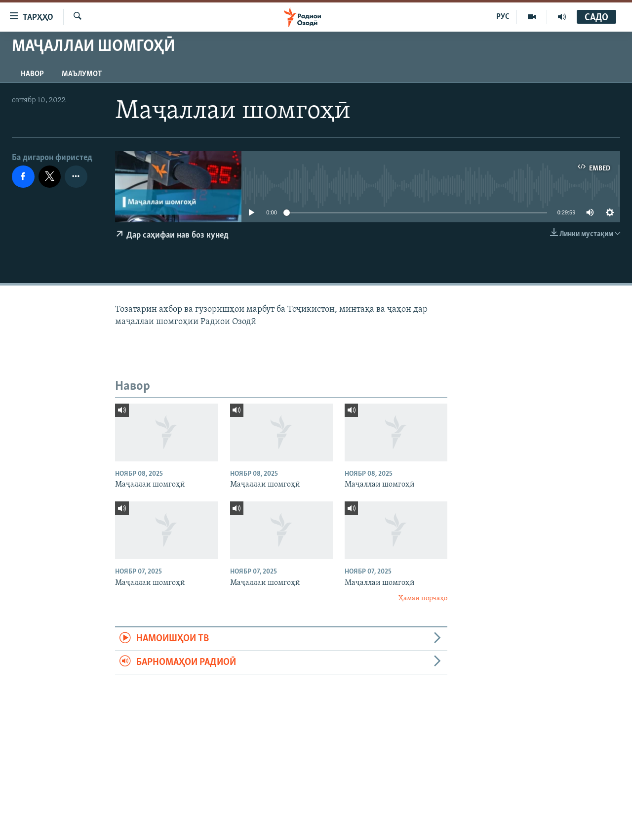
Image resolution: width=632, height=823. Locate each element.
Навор (32, 74)
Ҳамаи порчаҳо (422, 598)
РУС (503, 17)
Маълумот (82, 74)
